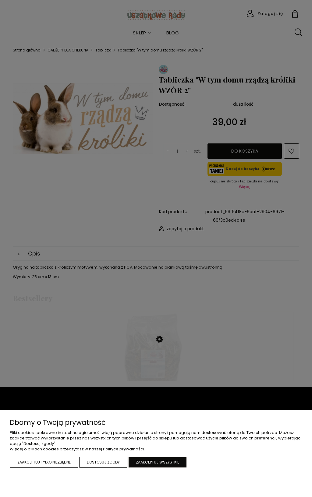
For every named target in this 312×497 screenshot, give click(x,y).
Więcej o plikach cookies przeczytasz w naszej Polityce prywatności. (77, 449)
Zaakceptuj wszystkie (157, 462)
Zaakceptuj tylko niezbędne (44, 462)
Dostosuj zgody (103, 462)
